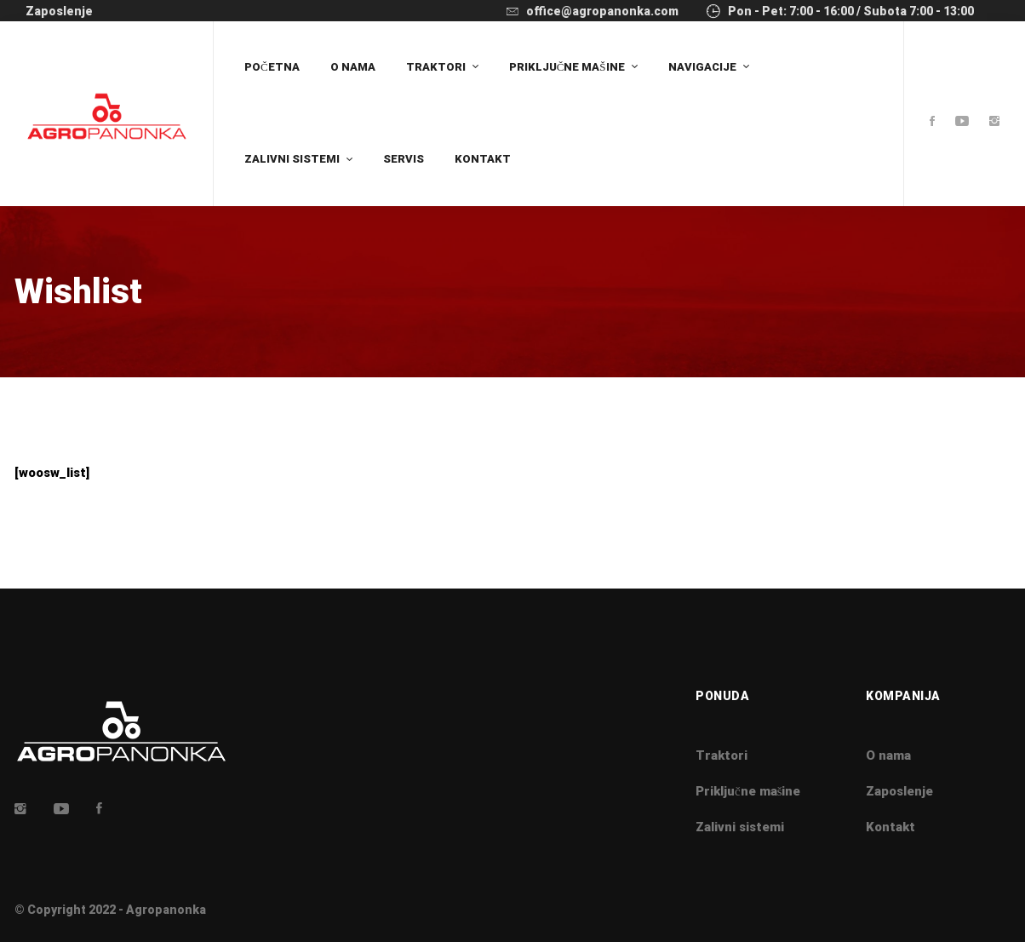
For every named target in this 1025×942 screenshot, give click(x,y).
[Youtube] (962, 122)
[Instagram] (994, 122)
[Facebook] (932, 122)
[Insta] (20, 808)
